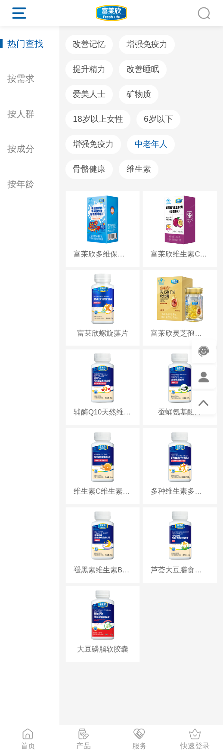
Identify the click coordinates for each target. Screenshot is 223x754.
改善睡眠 (143, 69)
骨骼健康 (89, 168)
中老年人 (151, 143)
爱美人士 (89, 94)
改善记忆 (89, 44)
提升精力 (89, 69)
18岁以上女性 (98, 119)
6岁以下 (158, 119)
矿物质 (139, 94)
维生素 (139, 168)
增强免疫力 (147, 44)
